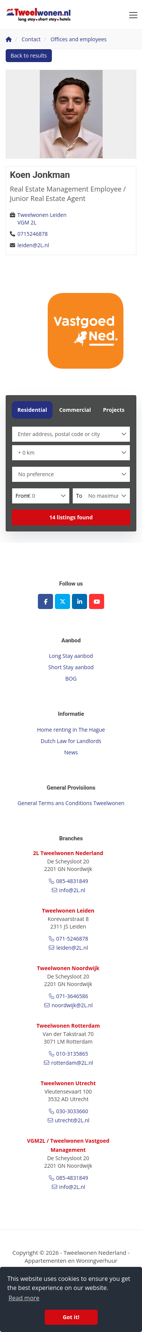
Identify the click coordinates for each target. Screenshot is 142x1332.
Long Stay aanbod (71, 655)
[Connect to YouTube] (96, 601)
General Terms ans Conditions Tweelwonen (70, 803)
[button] (71, 517)
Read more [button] (23, 1298)
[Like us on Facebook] (45, 601)
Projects (114, 409)
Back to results (29, 55)
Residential (32, 409)
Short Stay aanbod (71, 667)
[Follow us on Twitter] (62, 601)
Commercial (75, 409)
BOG (70, 678)
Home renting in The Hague (71, 729)
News (71, 752)
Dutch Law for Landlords (71, 741)
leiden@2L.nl (33, 245)
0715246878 (32, 233)
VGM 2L (26, 222)
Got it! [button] (70, 1317)
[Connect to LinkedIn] (79, 601)
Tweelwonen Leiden (41, 214)
